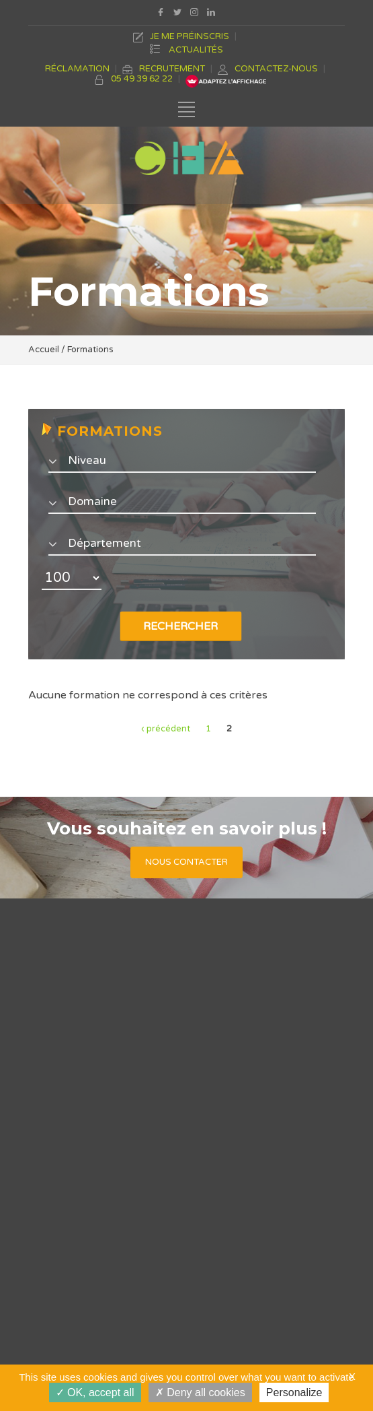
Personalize (294, 1392)
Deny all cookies (200, 1392)
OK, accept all (95, 1392)
